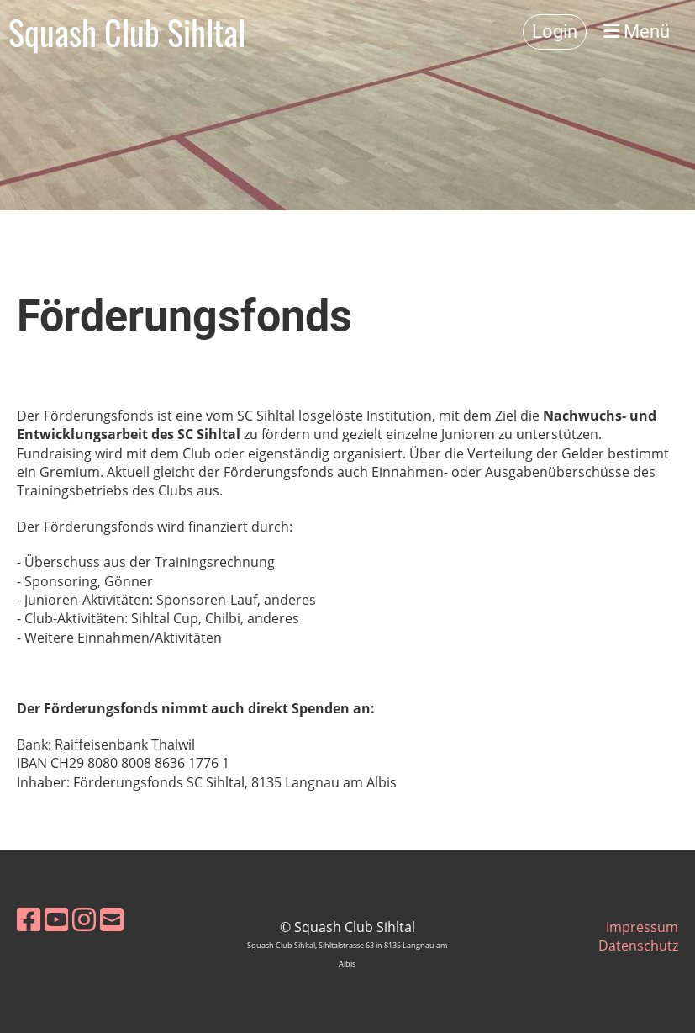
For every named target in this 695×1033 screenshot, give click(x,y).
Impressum (642, 927)
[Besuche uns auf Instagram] (84, 919)
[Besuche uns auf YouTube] (56, 919)
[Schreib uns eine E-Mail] (112, 919)
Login (554, 31)
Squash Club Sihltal (126, 32)
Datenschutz (638, 945)
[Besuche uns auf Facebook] (28, 919)
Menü (636, 31)
